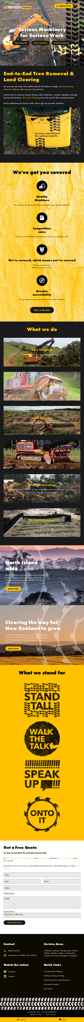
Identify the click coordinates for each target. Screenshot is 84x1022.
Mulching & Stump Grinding (54, 976)
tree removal (21, 858)
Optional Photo (42, 914)
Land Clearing (40, 43)
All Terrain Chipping (31, 97)
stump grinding (30, 89)
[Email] (22, 881)
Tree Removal (21, 43)
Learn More (13, 589)
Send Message (14, 923)
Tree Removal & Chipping (53, 971)
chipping (15, 89)
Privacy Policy (36, 1015)
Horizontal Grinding (51, 984)
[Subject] (42, 888)
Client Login (50, 1015)
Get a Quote (42, 310)
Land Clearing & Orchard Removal (56, 980)
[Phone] (62, 881)
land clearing (63, 86)
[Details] (42, 902)
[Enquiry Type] (9, 893)
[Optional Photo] (42, 915)
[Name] (42, 874)
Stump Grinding (61, 43)
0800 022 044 (64, 6)
